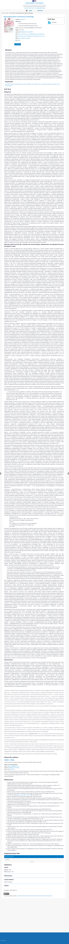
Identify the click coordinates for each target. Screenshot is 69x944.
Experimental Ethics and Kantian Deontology (24, 13)
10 (4, 707)
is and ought (34, 84)
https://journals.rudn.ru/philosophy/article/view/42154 (31, 34)
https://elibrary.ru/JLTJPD (24, 38)
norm (39, 84)
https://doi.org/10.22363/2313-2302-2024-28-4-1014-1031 (31, 36)
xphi (6, 84)
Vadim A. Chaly (9, 760)
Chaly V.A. (22, 19)
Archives (40, 10)
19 (57, 443)
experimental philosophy (16, 84)
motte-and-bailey (27, 84)
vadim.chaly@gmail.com (13, 766)
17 (36, 424)
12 (13, 312)
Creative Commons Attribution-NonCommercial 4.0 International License (35, 895)
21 (32, 739)
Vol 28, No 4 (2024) (12, 13)
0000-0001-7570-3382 (14, 767)
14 (46, 386)
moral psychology (45, 84)
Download (32, 861)
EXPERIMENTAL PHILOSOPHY (26, 32)
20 (25, 458)
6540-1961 (12, 769)
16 (62, 417)
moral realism (53, 84)
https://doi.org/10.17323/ (24, 795)
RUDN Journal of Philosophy (34, 4)
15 (35, 409)
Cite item (17, 44)
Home (3, 13)
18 (32, 438)
